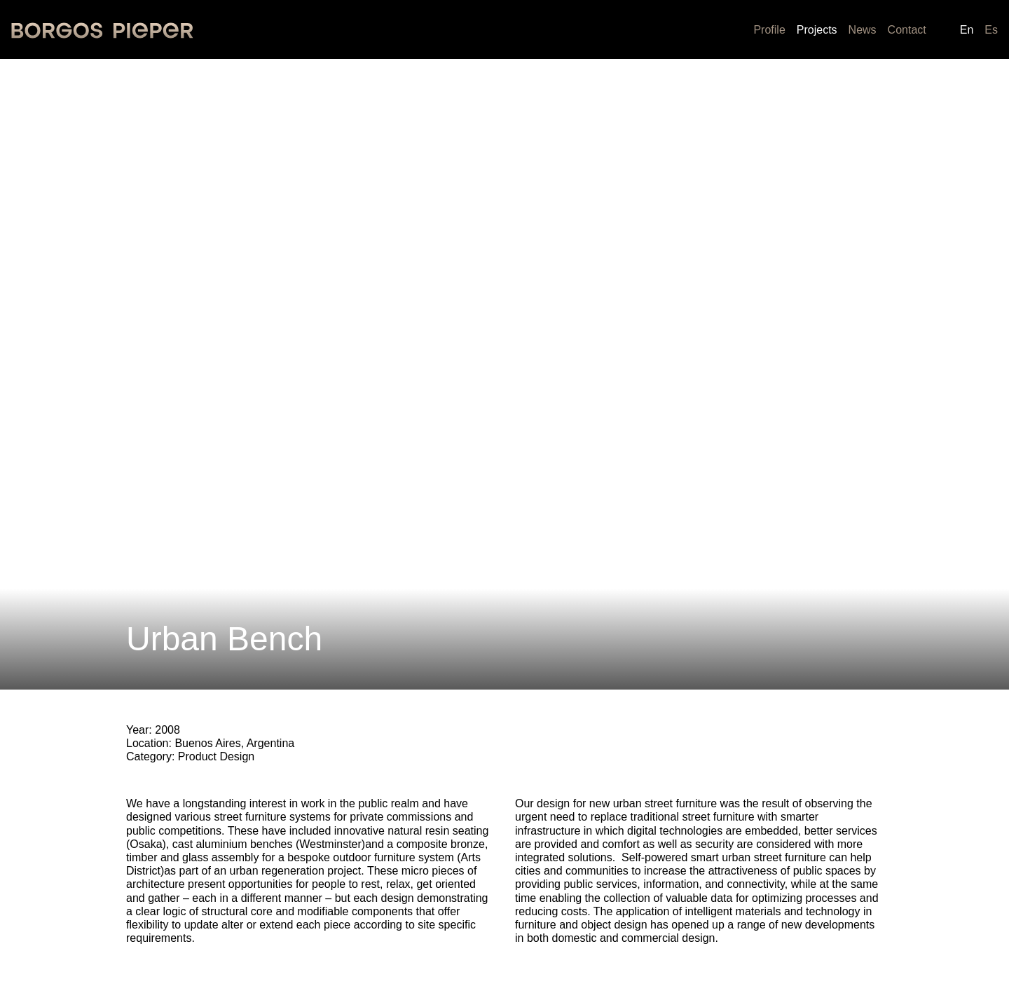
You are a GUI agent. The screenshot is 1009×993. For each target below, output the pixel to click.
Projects (817, 30)
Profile (769, 30)
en (967, 30)
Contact (907, 30)
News (863, 30)
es (991, 30)
